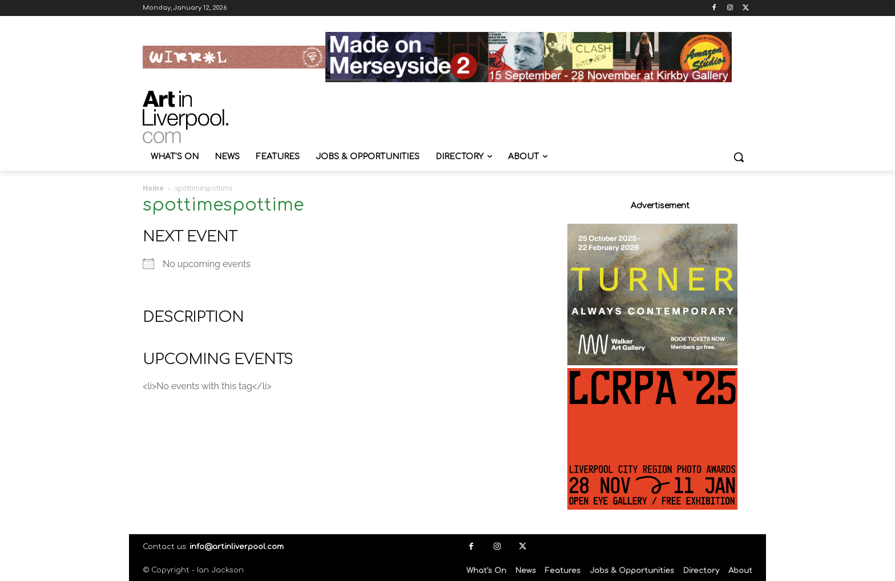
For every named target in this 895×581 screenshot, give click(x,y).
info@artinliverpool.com (237, 547)
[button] (738, 157)
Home (153, 188)
